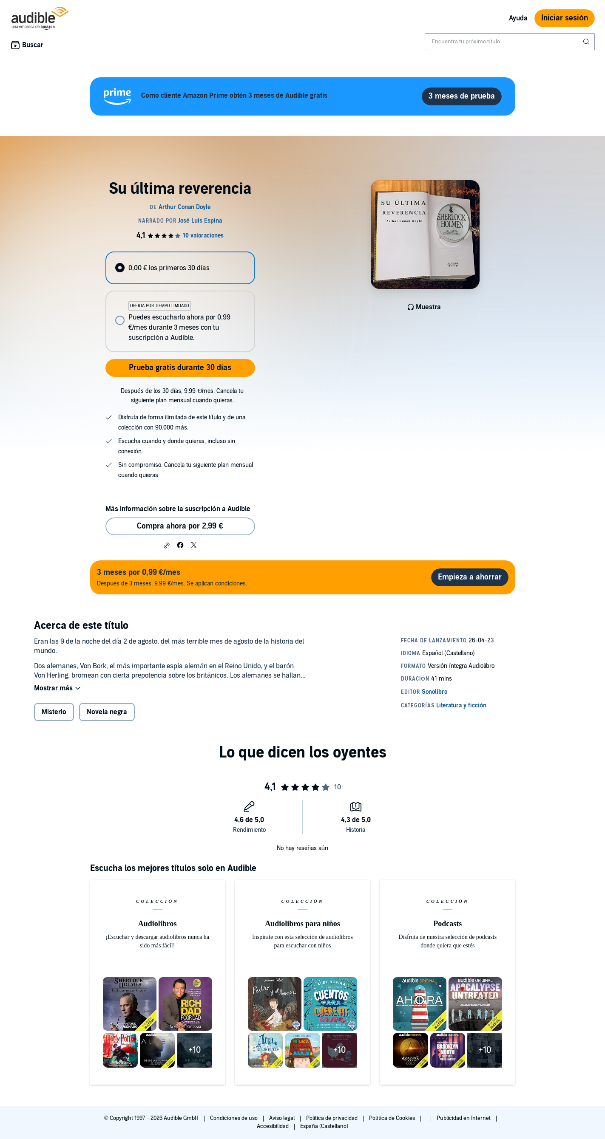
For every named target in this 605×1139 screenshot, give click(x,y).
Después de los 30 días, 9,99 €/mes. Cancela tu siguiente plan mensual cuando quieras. (182, 395)
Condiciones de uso (234, 1118)
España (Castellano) (324, 1126)
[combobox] (510, 41)
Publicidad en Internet (464, 1118)
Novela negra (107, 712)
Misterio (54, 712)
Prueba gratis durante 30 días (180, 367)
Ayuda (518, 18)
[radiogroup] (180, 302)
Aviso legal (282, 1118)
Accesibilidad (273, 1126)
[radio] (180, 268)
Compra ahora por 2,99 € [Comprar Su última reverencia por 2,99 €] (180, 526)
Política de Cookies (392, 1118)
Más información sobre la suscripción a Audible (177, 509)
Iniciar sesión (564, 18)
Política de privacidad (332, 1118)
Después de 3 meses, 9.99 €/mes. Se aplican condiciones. (172, 577)
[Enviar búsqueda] (587, 41)
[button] (166, 545)
